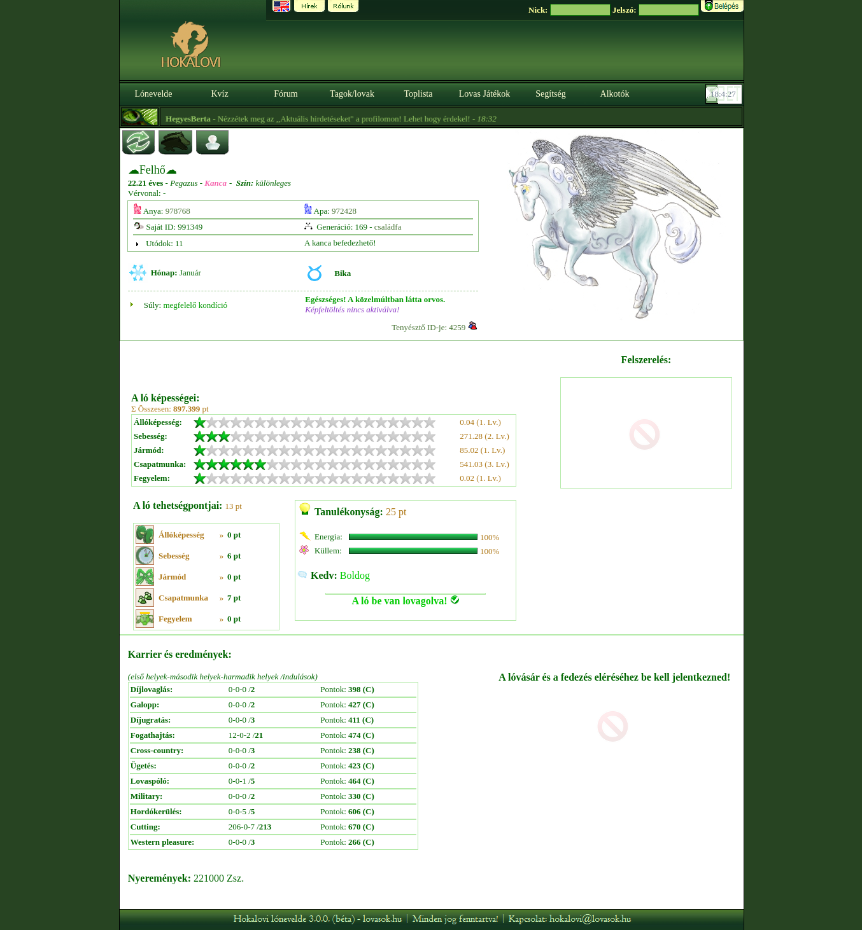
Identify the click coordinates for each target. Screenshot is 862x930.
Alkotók (615, 94)
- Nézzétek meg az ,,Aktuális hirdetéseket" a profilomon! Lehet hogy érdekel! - (359, 118)
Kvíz (219, 94)
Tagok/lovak (352, 94)
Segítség (550, 94)
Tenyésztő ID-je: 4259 (428, 327)
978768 (178, 211)
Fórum (285, 94)
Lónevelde (153, 94)
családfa (388, 227)
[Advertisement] (344, 362)
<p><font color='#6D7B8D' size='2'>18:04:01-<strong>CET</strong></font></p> (725, 94)
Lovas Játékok (484, 94)
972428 (344, 211)
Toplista (418, 94)
